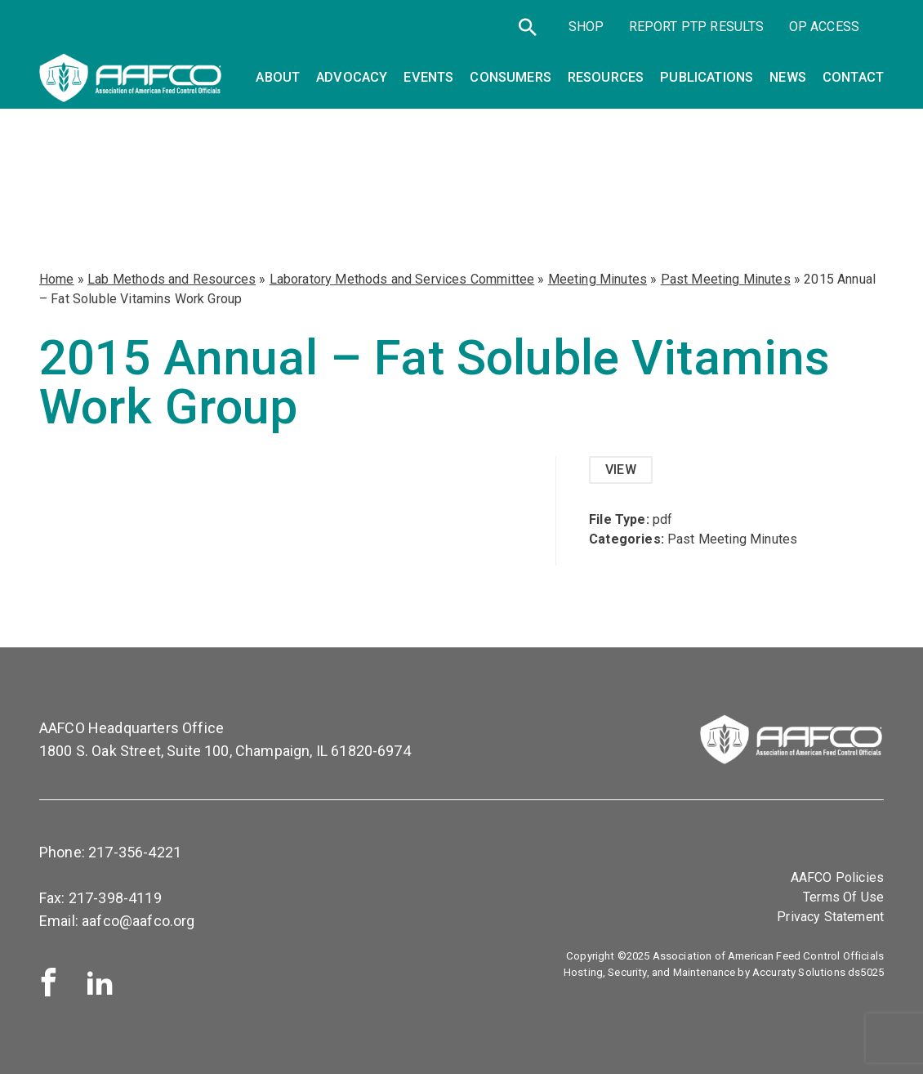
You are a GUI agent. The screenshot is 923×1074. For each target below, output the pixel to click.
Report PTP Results (697, 26)
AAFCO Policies (837, 877)
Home (56, 279)
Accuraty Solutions (798, 972)
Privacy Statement (830, 916)
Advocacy (351, 77)
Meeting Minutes (597, 279)
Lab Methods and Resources (171, 279)
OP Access (824, 26)
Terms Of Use (843, 897)
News (787, 77)
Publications (706, 77)
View (620, 469)
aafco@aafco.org (138, 920)
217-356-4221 (134, 852)
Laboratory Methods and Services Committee (402, 279)
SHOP (586, 26)
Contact (853, 77)
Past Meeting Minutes (726, 279)
